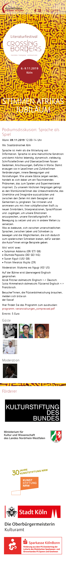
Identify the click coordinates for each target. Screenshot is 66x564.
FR (56, 10)
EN (52, 10)
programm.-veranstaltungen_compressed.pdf (28, 308)
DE (48, 10)
